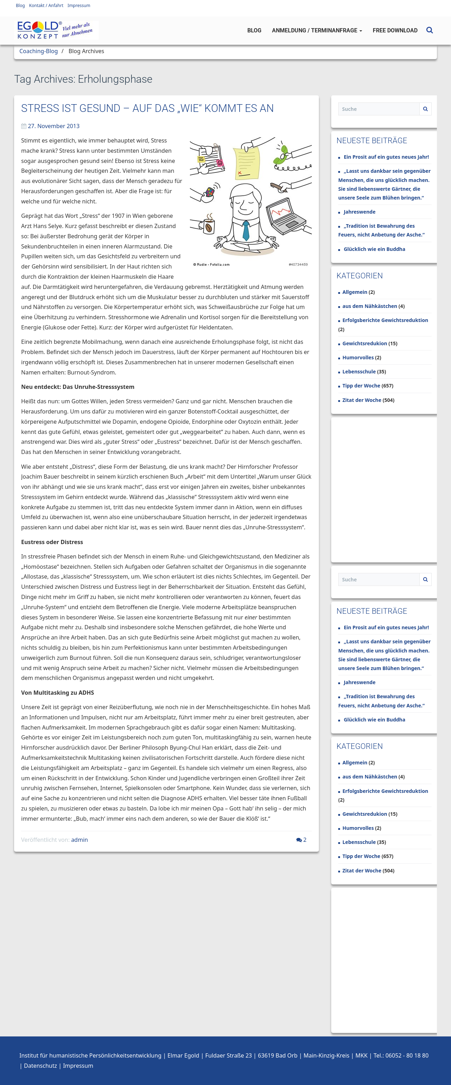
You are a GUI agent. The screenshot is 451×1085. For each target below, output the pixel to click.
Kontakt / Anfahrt (46, 5)
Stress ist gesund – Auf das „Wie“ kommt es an (147, 108)
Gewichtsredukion (364, 343)
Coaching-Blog (38, 51)
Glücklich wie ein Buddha (375, 249)
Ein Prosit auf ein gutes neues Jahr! (386, 156)
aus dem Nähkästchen (369, 306)
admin (79, 840)
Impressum (79, 5)
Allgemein (354, 292)
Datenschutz (40, 1066)
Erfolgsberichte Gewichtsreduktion (385, 320)
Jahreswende (360, 211)
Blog (20, 5)
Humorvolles (358, 357)
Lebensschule (359, 371)
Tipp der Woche (361, 385)
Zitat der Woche (361, 400)
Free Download (395, 30)
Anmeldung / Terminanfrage (317, 30)
